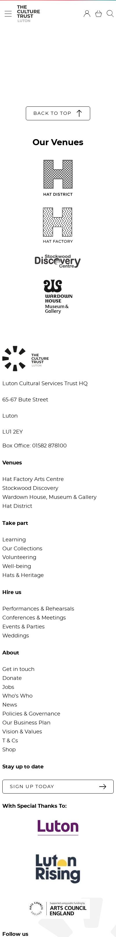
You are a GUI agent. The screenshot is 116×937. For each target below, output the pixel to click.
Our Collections (22, 548)
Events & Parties (23, 627)
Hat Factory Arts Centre (33, 479)
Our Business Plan (26, 723)
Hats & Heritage (23, 575)
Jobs (8, 687)
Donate (12, 678)
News (9, 705)
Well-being (16, 566)
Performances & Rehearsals (38, 609)
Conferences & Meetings (34, 618)
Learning (14, 540)
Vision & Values (22, 732)
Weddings (15, 636)
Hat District (17, 506)
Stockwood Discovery (30, 488)
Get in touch (18, 669)
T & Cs (10, 741)
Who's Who (17, 696)
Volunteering (19, 557)
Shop (9, 749)
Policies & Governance (31, 714)
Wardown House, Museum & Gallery (49, 497)
